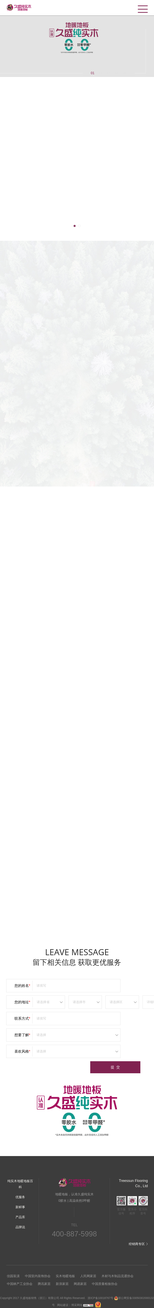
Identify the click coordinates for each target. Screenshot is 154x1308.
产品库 (20, 1217)
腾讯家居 (44, 1284)
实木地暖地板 (65, 1276)
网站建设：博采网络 (69, 1305)
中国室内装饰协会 (38, 1276)
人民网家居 (88, 1276)
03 (108, 73)
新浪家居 (62, 1284)
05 (125, 73)
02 (100, 73)
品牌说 (20, 1227)
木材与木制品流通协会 (117, 1276)
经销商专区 (137, 1244)
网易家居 (80, 1284)
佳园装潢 (13, 1276)
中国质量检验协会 (105, 1284)
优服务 (20, 1197)
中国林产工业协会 (19, 1284)
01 (92, 73)
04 (117, 73)
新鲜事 (20, 1207)
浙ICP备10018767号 (100, 1298)
